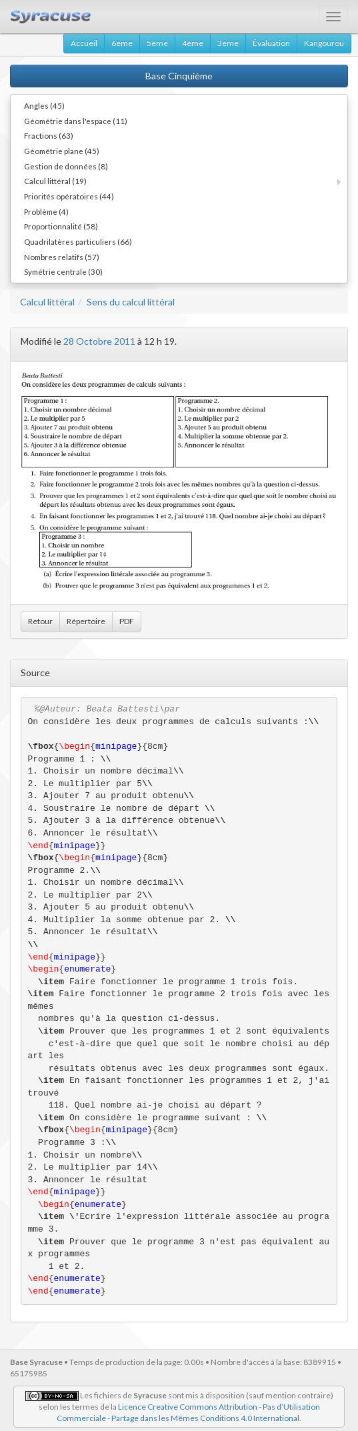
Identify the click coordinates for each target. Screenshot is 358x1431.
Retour (40, 621)
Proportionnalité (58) (61, 226)
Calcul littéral (47, 301)
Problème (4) (46, 211)
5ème (157, 43)
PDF (126, 621)
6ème (122, 43)
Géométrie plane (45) (61, 150)
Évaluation (271, 43)
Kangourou (324, 43)
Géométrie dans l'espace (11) (75, 120)
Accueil (84, 43)
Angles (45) (44, 105)
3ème (228, 43)
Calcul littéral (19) (55, 180)
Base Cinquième (179, 75)
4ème (192, 43)
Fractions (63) (48, 135)
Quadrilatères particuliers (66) (78, 241)
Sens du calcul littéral (131, 301)
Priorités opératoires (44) (69, 196)
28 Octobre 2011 (99, 341)
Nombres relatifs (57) (61, 256)
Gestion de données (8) (66, 166)
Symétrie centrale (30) (63, 271)
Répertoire (86, 621)
